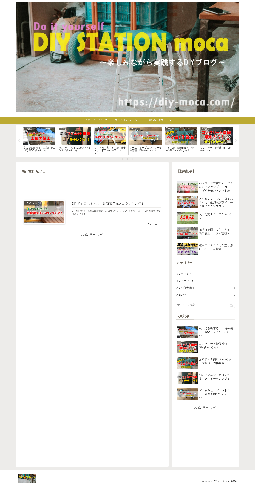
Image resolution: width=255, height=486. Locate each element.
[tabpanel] (39, 140)
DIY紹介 (205, 294)
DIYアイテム (205, 274)
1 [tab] (122, 159)
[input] (205, 305)
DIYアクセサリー (205, 281)
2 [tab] (127, 159)
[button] (231, 306)
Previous (19, 141)
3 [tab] (133, 159)
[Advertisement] (92, 186)
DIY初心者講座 (205, 288)
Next (236, 141)
